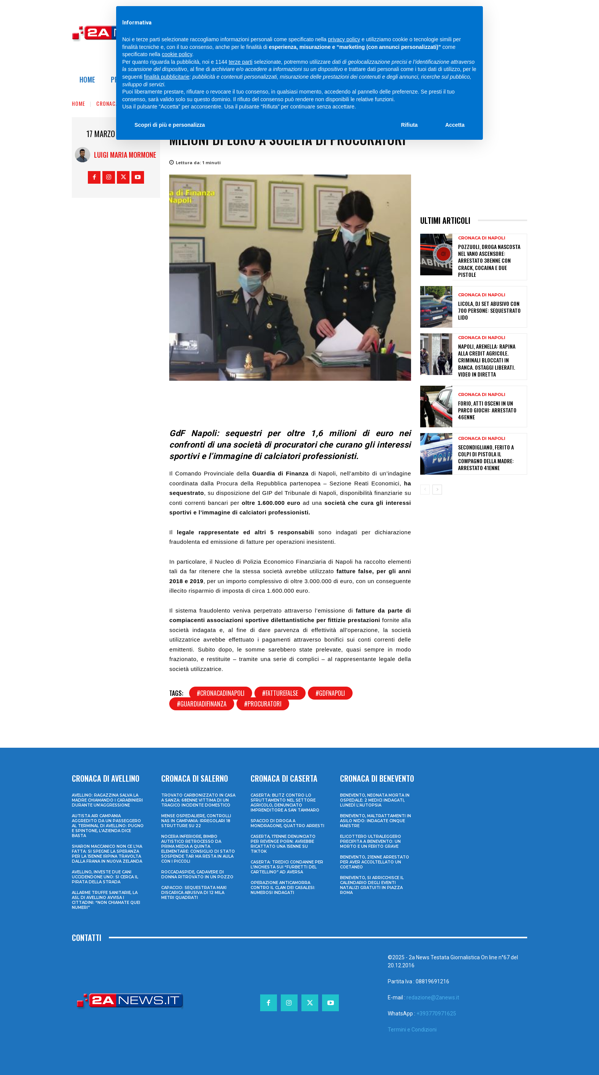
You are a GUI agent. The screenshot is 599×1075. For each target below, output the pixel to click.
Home (78, 103)
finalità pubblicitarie (166, 77)
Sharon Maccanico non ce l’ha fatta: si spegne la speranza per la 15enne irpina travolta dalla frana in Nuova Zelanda (107, 854)
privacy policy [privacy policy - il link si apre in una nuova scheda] (344, 39)
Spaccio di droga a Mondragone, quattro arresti (287, 823)
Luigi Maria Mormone (125, 155)
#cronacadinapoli (220, 693)
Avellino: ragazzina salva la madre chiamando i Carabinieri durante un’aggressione (107, 800)
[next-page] (437, 490)
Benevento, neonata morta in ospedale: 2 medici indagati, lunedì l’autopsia (375, 800)
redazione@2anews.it (432, 997)
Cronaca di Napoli (481, 238)
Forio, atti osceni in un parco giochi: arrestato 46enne (487, 410)
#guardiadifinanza (202, 703)
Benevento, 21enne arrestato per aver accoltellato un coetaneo (374, 862)
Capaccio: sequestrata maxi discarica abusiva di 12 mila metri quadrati (194, 892)
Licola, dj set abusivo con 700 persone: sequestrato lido (489, 310)
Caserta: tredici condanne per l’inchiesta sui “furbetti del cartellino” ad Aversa (287, 867)
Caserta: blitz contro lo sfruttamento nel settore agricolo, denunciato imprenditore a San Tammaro (285, 803)
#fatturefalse (280, 693)
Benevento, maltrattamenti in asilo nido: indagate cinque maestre (375, 820)
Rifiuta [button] (409, 125)
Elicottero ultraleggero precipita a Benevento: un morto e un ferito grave (370, 841)
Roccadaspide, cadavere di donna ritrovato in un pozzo (197, 874)
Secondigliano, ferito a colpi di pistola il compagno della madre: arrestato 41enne (486, 457)
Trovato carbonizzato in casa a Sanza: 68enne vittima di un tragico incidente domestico (198, 800)
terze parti (241, 62)
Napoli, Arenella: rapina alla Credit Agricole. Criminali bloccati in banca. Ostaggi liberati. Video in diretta (486, 360)
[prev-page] (425, 490)
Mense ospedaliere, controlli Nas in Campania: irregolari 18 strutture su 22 (196, 820)
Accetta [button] (455, 125)
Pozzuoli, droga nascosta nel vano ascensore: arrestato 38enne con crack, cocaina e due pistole (489, 260)
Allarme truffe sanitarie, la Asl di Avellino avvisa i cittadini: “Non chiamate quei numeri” (106, 900)
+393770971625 (436, 1013)
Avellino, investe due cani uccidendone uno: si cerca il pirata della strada (105, 877)
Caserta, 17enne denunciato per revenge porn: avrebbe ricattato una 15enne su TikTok (283, 844)
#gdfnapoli (330, 693)
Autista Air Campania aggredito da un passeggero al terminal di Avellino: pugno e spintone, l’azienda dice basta (108, 825)
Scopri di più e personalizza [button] (169, 125)
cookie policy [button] (177, 54)
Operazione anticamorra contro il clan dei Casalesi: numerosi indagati (283, 887)
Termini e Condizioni (412, 1030)
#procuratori (263, 703)
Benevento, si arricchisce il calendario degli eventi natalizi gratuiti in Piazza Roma (372, 885)
